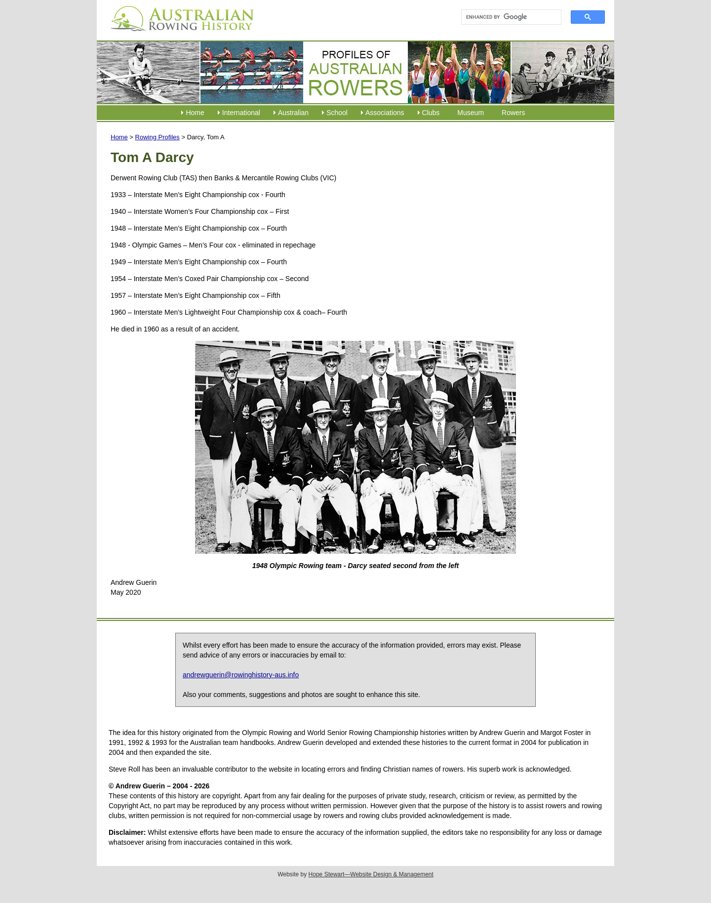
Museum (470, 113)
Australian (293, 113)
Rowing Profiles (157, 137)
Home (195, 113)
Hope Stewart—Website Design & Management (371, 874)
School (337, 113)
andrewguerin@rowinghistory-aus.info (241, 675)
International (241, 113)
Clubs (431, 113)
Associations (384, 113)
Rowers (513, 113)
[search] (507, 17)
